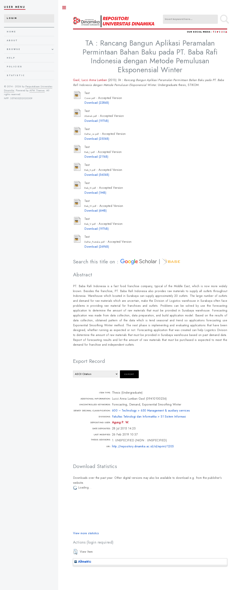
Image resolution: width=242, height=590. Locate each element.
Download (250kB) (96, 139)
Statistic (16, 75)
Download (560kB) (96, 175)
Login (12, 18)
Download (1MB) (95, 193)
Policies (14, 66)
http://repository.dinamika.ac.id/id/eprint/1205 (143, 446)
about (12, 40)
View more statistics (86, 533)
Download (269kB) (96, 247)
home (11, 32)
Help (11, 58)
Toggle (64, 7)
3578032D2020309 (21, 98)
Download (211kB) (96, 157)
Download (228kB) (96, 103)
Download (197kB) (96, 121)
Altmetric (82, 561)
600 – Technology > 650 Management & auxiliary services (151, 410)
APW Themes (36, 90)
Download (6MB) (95, 210)
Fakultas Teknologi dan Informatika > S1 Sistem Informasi (149, 416)
